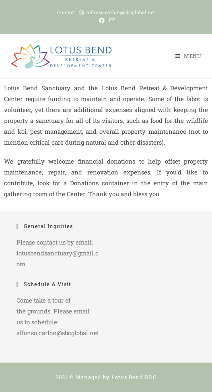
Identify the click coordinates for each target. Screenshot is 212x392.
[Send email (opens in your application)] (111, 20)
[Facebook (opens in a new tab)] (102, 20)
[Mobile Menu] (188, 56)
